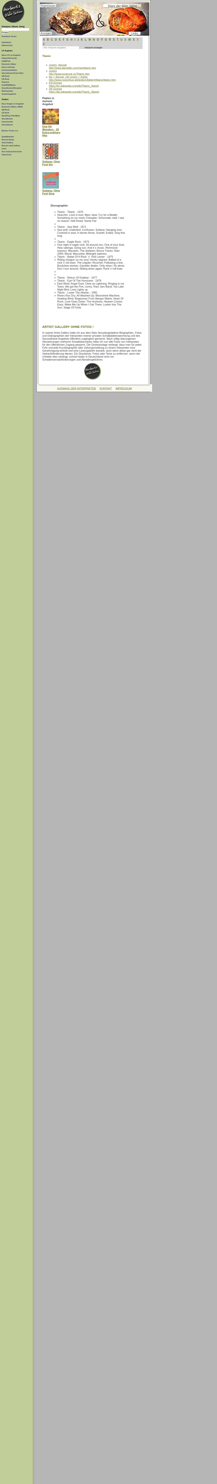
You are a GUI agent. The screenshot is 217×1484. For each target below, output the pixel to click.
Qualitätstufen (8, 137)
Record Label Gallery (11, 146)
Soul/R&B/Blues (9, 85)
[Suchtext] (15, 29)
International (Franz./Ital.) (12, 73)
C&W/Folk (6, 61)
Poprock (5, 82)
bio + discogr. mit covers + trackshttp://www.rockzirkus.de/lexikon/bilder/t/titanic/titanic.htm (82, 78)
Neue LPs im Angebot (11, 55)
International (7, 125)
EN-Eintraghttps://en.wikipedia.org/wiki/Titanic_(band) (74, 84)
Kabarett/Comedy (9, 58)
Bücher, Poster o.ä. (10, 131)
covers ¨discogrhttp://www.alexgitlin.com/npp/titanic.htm (72, 66)
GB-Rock (5, 76)
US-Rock (5, 79)
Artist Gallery (7, 143)
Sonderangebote (9, 94)
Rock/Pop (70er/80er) (11, 116)
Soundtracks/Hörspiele (12, 88)
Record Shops (8, 140)
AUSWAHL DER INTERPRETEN (76, 388)
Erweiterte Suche (9, 36)
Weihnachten (7, 91)
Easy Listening (8, 67)
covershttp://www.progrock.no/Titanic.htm (69, 72)
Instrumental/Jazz (9, 70)
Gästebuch (6, 42)
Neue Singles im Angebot (13, 104)
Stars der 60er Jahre (122, 6)
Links (4, 149)
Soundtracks (7, 119)
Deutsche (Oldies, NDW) (12, 107)
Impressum (6, 155)
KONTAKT (106, 388)
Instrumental (7, 122)
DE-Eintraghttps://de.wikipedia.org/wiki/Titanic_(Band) (74, 90)
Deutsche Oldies (9, 64)
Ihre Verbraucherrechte (12, 152)
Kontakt (46, 33)
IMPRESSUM (124, 388)
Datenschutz (7, 45)
